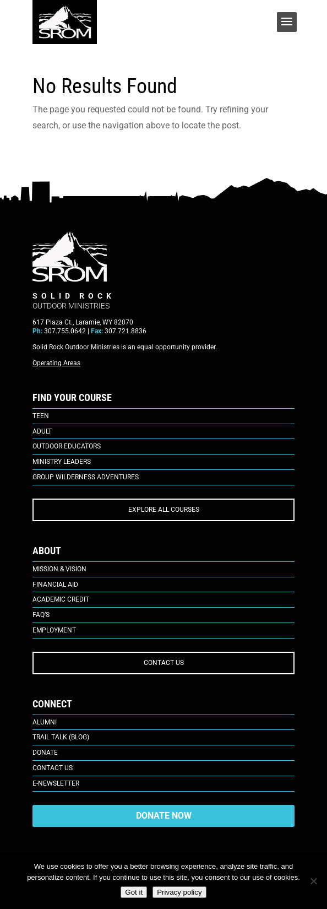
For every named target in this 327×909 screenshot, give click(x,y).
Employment (54, 630)
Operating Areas (56, 363)
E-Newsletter (55, 783)
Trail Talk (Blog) (60, 737)
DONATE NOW (164, 815)
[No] (313, 880)
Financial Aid (55, 584)
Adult (42, 431)
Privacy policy (179, 892)
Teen (40, 416)
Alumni (44, 722)
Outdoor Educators (66, 446)
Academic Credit (60, 599)
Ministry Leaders (61, 462)
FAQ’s (41, 615)
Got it (134, 892)
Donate (45, 752)
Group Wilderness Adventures (85, 477)
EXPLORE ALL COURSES (163, 509)
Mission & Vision (59, 569)
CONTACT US (164, 663)
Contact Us (52, 768)
